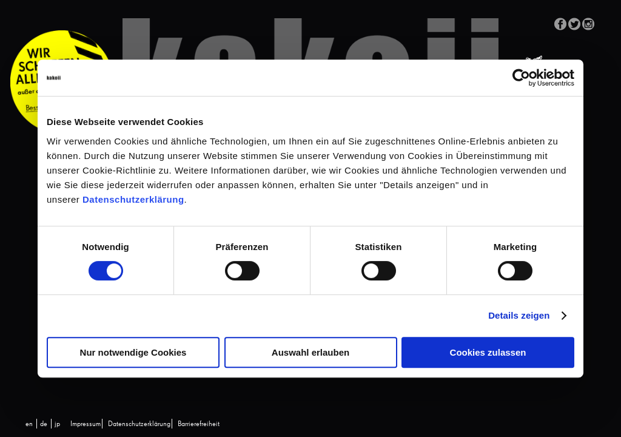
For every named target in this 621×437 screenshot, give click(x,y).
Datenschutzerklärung (133, 199)
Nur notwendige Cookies (133, 352)
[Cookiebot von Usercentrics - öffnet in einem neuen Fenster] (521, 78)
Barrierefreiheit (199, 424)
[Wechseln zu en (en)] (29, 424)
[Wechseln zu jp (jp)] (57, 424)
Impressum (85, 424)
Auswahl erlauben (310, 352)
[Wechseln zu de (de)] (43, 424)
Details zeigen (518, 315)
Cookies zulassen (488, 352)
